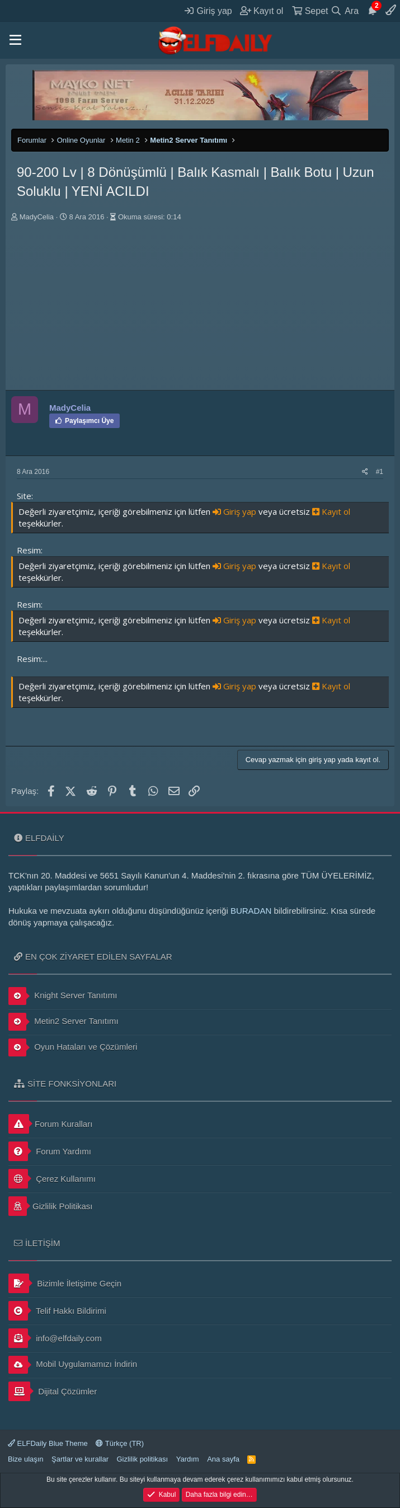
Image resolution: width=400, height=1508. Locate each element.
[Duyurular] (372, 11)
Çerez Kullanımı (52, 1178)
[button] (15, 40)
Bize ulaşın (26, 1459)
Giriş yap (235, 511)
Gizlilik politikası (142, 1459)
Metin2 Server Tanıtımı (63, 1022)
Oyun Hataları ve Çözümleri (72, 1047)
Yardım (187, 1459)
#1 (379, 472)
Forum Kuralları (50, 1124)
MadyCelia (37, 217)
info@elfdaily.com (55, 1338)
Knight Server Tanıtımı (62, 996)
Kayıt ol (331, 511)
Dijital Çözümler (52, 1391)
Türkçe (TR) (120, 1443)
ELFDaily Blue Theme (48, 1443)
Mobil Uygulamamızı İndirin (72, 1365)
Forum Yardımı (49, 1151)
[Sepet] (310, 10)
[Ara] (345, 10)
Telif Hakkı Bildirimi (57, 1311)
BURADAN (250, 910)
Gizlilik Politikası (50, 1206)
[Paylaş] (365, 472)
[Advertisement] (200, 306)
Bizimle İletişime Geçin (64, 1283)
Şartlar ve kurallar (80, 1459)
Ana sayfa (223, 1459)
